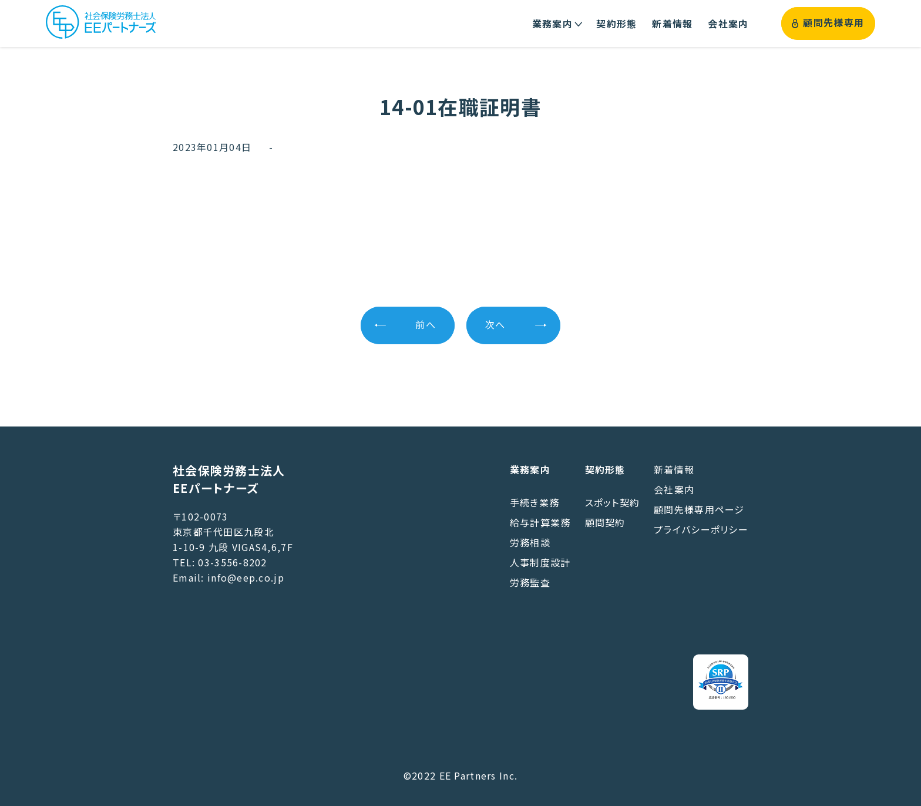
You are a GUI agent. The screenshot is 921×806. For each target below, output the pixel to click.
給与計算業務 (540, 522)
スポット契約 (612, 502)
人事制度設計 (540, 562)
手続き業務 (534, 502)
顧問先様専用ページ (699, 509)
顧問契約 (605, 522)
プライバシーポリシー (701, 529)
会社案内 (674, 489)
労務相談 (530, 542)
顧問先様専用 (828, 23)
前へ (425, 325)
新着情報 (674, 469)
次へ (495, 325)
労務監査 (530, 582)
